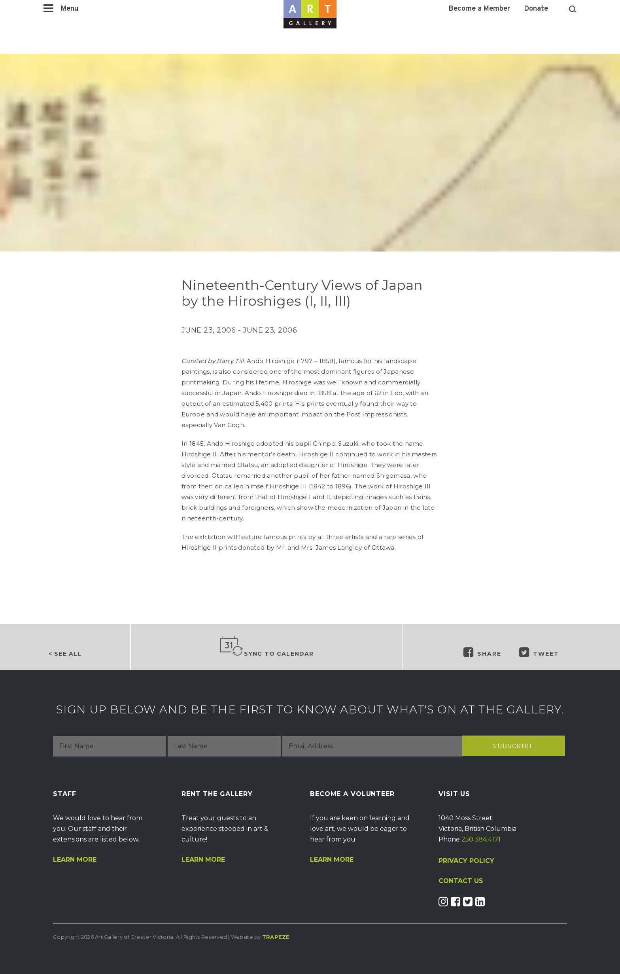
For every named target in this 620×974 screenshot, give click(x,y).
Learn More (74, 860)
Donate (536, 9)
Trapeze (276, 937)
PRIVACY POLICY (466, 860)
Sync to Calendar (266, 646)
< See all (65, 653)
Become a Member (479, 9)
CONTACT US (461, 881)
